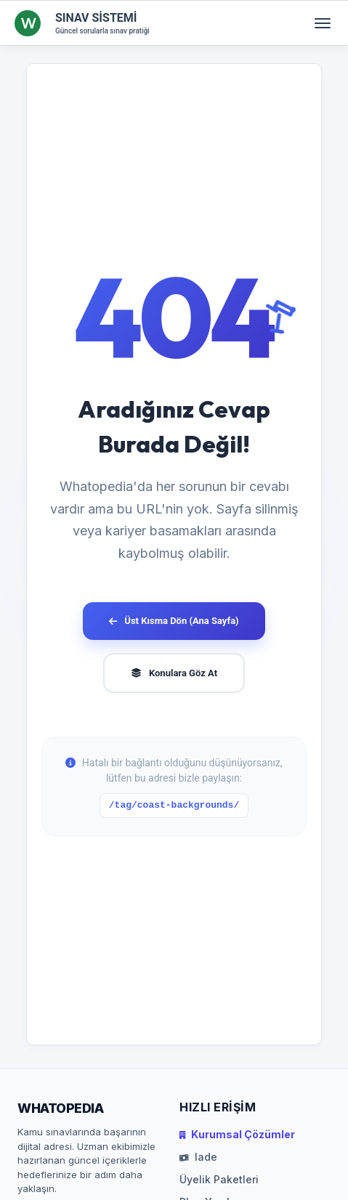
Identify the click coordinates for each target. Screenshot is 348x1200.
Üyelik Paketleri (219, 1179)
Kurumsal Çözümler (237, 1134)
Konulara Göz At (174, 673)
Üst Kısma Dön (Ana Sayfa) (173, 620)
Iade (198, 1157)
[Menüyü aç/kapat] (322, 23)
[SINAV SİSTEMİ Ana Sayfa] (82, 22)
